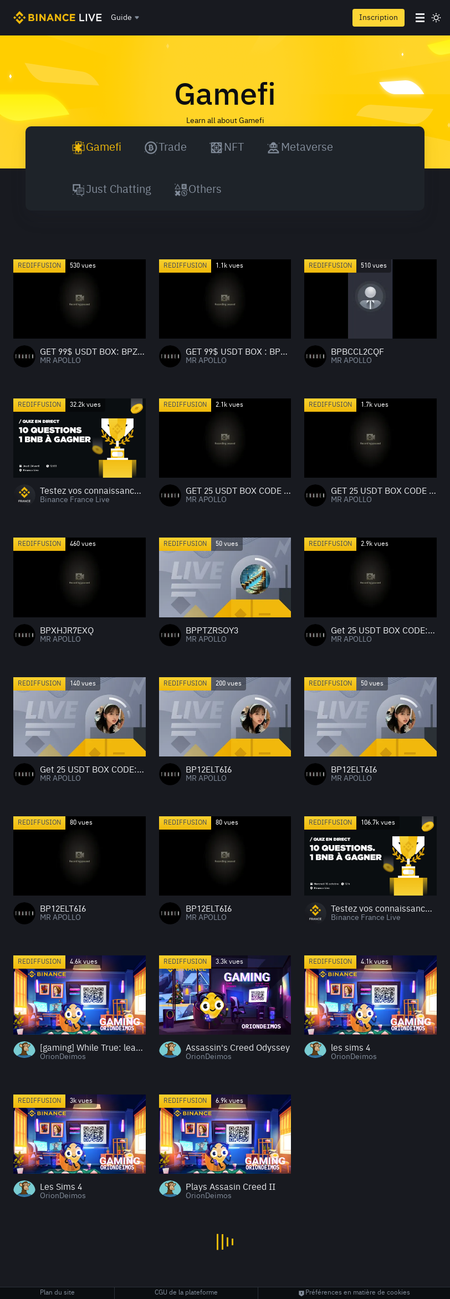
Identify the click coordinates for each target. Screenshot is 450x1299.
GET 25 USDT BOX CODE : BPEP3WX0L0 (239, 491)
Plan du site (57, 1293)
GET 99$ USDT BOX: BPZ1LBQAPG (93, 352)
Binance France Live (75, 500)
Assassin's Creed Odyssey (238, 1048)
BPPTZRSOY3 (212, 631)
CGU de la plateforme (186, 1293)
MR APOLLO (60, 361)
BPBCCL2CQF (357, 352)
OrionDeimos (63, 1057)
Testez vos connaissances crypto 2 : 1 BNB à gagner (384, 909)
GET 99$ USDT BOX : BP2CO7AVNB (239, 352)
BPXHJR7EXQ (67, 631)
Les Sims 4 (61, 1187)
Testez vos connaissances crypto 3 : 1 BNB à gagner (93, 491)
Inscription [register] (378, 18)
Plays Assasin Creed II (230, 1187)
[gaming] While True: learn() (93, 1048)
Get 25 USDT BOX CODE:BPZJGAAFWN (384, 631)
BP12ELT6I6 (209, 770)
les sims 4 (350, 1048)
